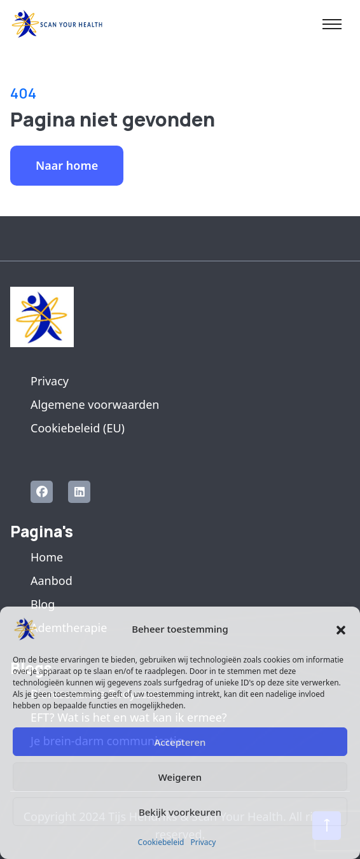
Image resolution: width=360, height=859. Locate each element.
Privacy (203, 842)
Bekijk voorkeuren (180, 812)
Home (47, 557)
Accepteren (180, 742)
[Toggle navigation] (332, 24)
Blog (43, 604)
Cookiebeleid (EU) (78, 428)
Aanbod (52, 580)
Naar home (67, 165)
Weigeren (180, 777)
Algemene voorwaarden (95, 404)
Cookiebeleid (161, 842)
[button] (341, 628)
